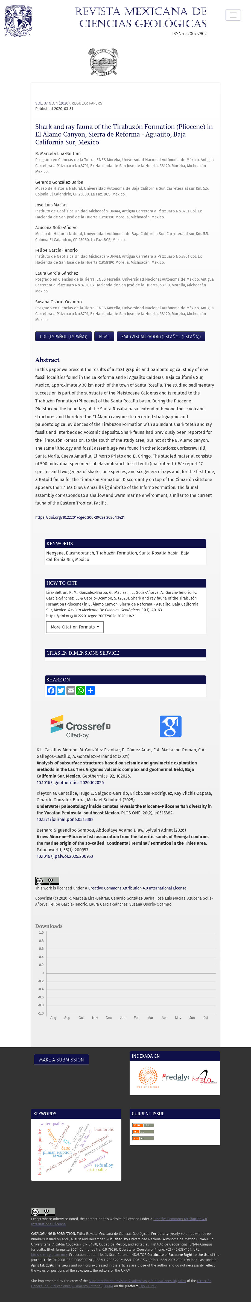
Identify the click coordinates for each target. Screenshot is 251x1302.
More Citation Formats (73, 627)
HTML (104, 336)
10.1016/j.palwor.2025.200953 (65, 856)
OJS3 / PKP (147, 1286)
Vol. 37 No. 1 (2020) (52, 103)
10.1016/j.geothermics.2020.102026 (70, 782)
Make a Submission (61, 1060)
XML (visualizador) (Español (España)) (161, 336)
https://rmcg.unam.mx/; (50, 1255)
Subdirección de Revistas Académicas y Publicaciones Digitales (137, 1281)
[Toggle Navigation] (233, 15)
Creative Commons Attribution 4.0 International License (137, 888)
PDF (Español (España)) (63, 336)
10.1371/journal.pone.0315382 (65, 819)
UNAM (108, 1286)
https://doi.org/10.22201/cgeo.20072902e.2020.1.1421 (80, 517)
